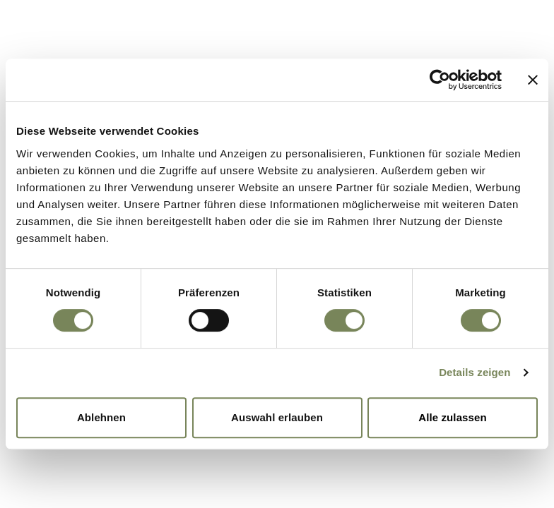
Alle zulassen (452, 417)
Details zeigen (474, 372)
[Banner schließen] (533, 80)
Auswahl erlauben (277, 417)
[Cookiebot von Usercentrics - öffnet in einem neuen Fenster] (440, 79)
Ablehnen (101, 417)
